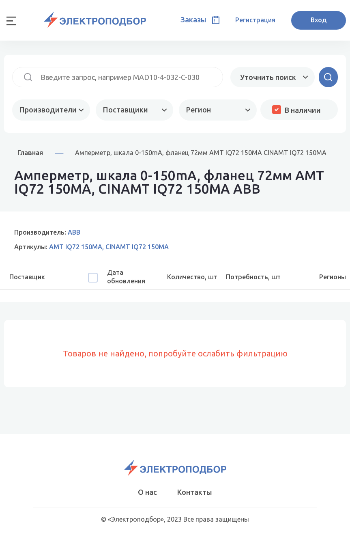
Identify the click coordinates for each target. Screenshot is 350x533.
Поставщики (125, 110)
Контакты (194, 492)
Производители (48, 110)
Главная (30, 152)
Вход (318, 20)
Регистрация (255, 20)
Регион (198, 110)
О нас (147, 492)
